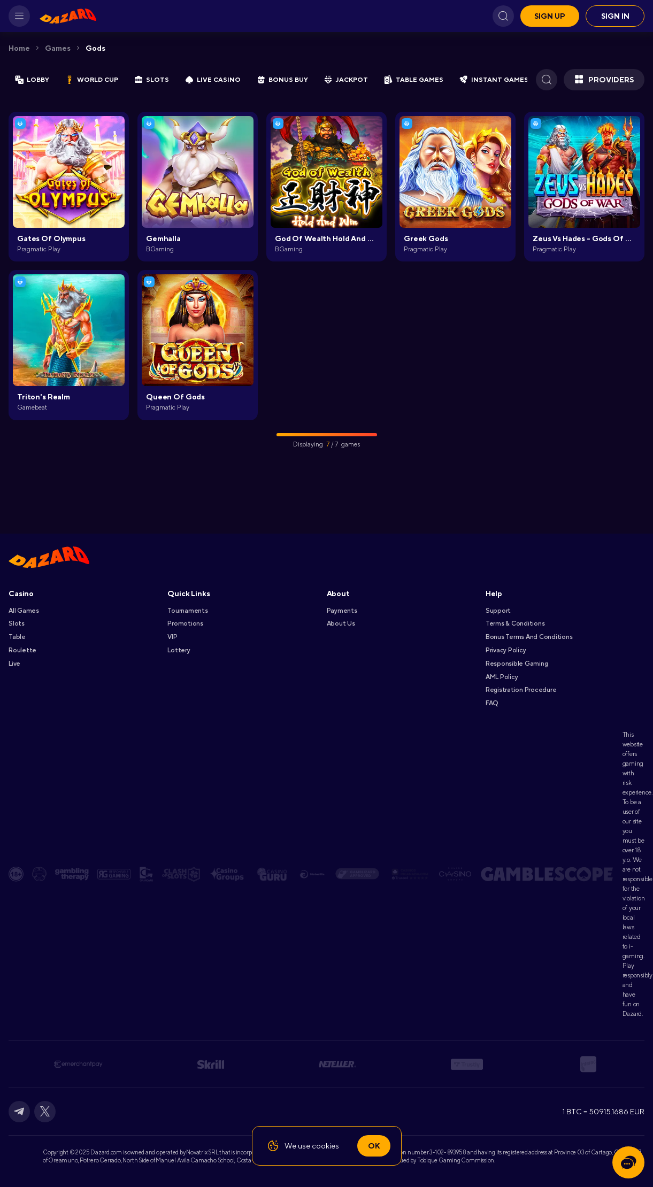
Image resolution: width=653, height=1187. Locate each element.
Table (17, 637)
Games (58, 48)
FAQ (492, 703)
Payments (342, 610)
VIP (172, 637)
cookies (325, 1146)
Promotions (185, 623)
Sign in (615, 16)
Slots (17, 623)
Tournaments (187, 610)
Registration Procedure (521, 689)
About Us (341, 623)
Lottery (178, 650)
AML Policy (502, 677)
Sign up (549, 16)
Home (19, 48)
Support (498, 610)
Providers (604, 80)
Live (14, 663)
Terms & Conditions (515, 623)
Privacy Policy (506, 650)
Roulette (22, 650)
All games (24, 610)
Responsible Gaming (517, 663)
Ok (374, 1146)
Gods (95, 48)
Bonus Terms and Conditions (529, 637)
